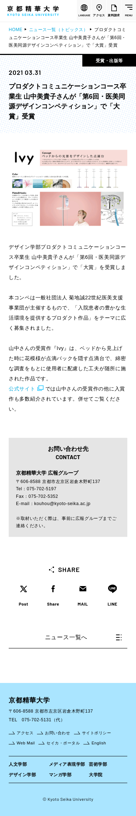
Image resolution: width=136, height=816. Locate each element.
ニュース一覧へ (83, 637)
